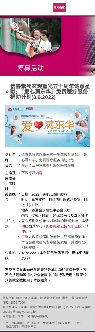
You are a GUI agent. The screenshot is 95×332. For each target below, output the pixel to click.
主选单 (87, 7)
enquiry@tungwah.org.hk (19, 311)
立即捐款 (59, 7)
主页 (6, 323)
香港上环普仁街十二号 (59, 298)
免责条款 (49, 323)
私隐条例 (33, 323)
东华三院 (14, 9)
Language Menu (74, 7)
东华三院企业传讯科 (34, 307)
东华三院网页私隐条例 (33, 316)
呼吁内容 (35, 173)
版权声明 (64, 323)
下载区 (78, 323)
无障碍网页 (28, 326)
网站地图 (18, 323)
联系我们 (12, 326)
